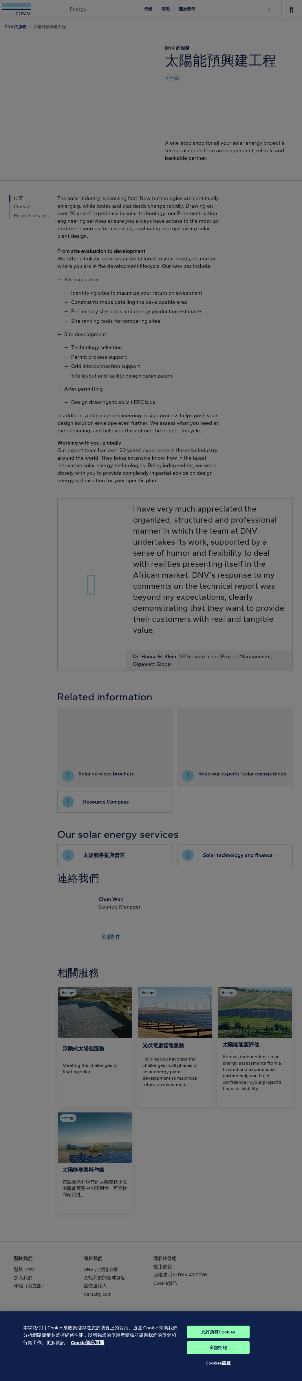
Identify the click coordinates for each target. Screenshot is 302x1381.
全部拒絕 (218, 1358)
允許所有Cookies (218, 1342)
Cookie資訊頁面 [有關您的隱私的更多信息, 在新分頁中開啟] (87, 1353)
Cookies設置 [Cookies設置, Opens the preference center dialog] (218, 1373)
